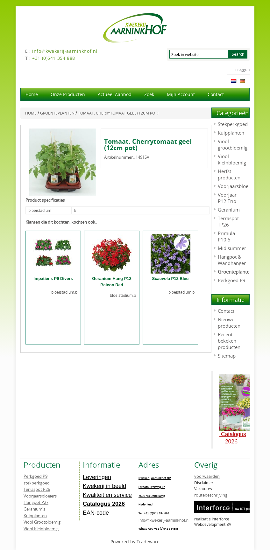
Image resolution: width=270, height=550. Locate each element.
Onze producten (68, 94)
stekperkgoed (37, 483)
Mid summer (232, 248)
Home (31, 94)
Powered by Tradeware (135, 542)
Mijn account (181, 94)
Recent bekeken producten (229, 340)
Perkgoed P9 (231, 280)
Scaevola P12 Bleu (170, 278)
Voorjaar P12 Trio (227, 197)
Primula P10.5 (226, 236)
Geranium (229, 209)
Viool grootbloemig (232, 144)
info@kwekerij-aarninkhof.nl (164, 520)
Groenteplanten (235, 271)
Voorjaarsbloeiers (237, 186)
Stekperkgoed (233, 124)
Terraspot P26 (37, 489)
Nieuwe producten (229, 322)
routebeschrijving (210, 495)
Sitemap (227, 355)
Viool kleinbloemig (232, 159)
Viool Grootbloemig (42, 522)
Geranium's (34, 509)
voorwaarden (207, 476)
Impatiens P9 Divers (53, 278)
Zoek (149, 94)
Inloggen (242, 69)
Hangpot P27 (36, 502)
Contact (216, 94)
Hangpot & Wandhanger (232, 260)
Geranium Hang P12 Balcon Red (111, 281)
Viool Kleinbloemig (41, 529)
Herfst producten (229, 174)
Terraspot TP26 (228, 221)
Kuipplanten (231, 132)
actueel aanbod (114, 94)
